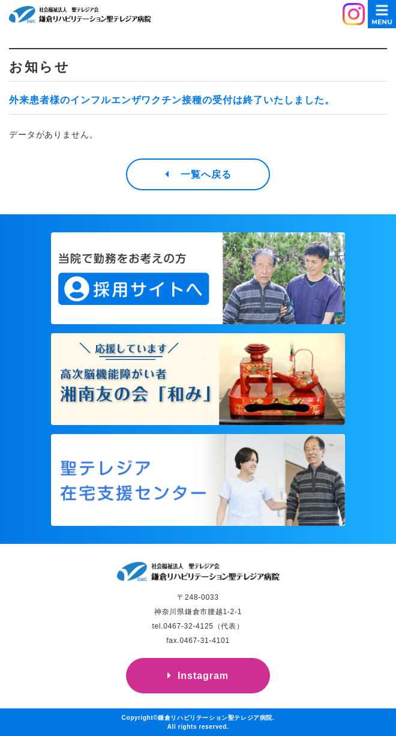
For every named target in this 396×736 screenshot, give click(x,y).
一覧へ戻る (206, 174)
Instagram (203, 676)
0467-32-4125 (188, 626)
